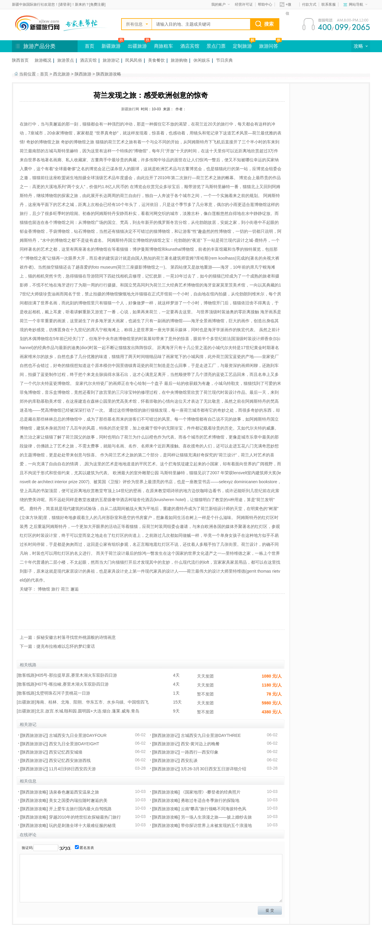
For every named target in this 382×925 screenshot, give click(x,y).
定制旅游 (242, 46)
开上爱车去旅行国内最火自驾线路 (80, 808)
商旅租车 (163, 46)
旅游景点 (65, 60)
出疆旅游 (137, 46)
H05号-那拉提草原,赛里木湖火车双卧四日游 (76, 675)
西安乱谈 (189, 760)
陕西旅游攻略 (108, 74)
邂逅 (74, 589)
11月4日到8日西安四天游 (72, 768)
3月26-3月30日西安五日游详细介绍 (213, 768)
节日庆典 (224, 60)
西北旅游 (61, 74)
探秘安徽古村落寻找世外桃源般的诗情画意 (76, 637)
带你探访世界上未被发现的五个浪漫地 (216, 825)
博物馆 (44, 589)
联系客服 (328, 4)
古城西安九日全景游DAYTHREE (211, 735)
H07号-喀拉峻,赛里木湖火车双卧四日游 (72, 684)
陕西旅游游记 (34, 735)
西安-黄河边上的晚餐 (200, 743)
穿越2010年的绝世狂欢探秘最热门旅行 (85, 817)
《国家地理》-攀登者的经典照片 (211, 792)
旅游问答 (268, 46)
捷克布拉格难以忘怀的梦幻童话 (65, 646)
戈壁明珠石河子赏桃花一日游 (63, 693)
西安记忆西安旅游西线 (70, 760)
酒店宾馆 (189, 46)
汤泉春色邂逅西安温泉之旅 (74, 792)
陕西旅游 (83, 74)
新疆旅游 (111, 46)
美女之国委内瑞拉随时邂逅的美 (78, 800)
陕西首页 (20, 60)
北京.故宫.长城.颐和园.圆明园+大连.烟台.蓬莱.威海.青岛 (87, 711)
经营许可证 (244, 4)
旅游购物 (179, 60)
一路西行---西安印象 (199, 752)
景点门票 (216, 46)
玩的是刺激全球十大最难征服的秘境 (82, 825)
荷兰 (65, 589)
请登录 (64, 4)
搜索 (269, 24)
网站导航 (358, 4)
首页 (89, 46)
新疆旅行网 (130, 109)
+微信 (285, 5)
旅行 (55, 589)
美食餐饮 (156, 60)
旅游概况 (43, 60)
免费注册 (97, 4)
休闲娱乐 (201, 60)
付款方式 (309, 4)
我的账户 (220, 4)
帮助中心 (265, 4)
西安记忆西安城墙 (65, 752)
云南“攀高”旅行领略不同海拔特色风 (213, 808)
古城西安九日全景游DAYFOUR (78, 735)
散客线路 (26, 675)
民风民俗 (133, 60)
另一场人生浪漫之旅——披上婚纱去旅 (216, 817)
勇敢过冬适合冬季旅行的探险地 (210, 800)
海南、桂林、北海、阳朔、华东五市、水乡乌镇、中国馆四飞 (92, 702)
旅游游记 (111, 60)
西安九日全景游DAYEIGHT (74, 743)
